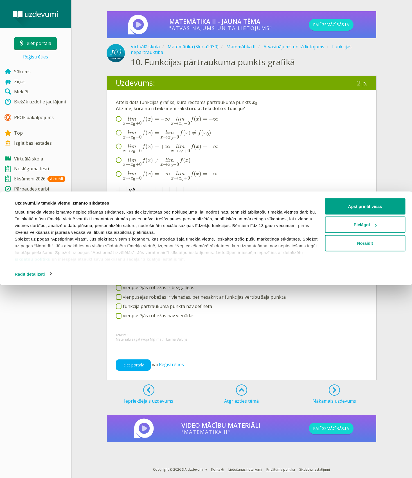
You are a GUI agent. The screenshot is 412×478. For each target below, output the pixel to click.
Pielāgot (365, 417)
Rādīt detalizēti (30, 467)
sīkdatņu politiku (33, 452)
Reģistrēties (35, 57)
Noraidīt (365, 436)
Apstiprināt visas (365, 399)
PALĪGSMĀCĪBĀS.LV (340, 25)
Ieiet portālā (133, 365)
